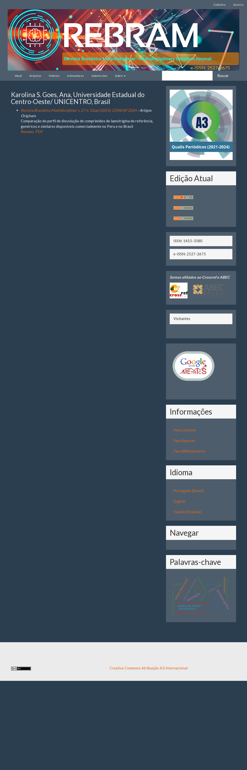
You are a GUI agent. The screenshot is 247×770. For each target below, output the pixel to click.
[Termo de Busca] (187, 75)
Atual (18, 76)
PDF (39, 131)
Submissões (99, 76)
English (179, 501)
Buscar (223, 75)
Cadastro (219, 4)
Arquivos (35, 76)
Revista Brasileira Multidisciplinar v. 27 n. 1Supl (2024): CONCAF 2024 (79, 110)
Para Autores (184, 440)
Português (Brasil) (188, 490)
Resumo (27, 131)
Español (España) (187, 511)
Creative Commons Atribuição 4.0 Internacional (149, 668)
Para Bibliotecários (189, 451)
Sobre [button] (120, 76)
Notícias (54, 76)
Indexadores (75, 76)
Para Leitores (184, 430)
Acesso (238, 4)
